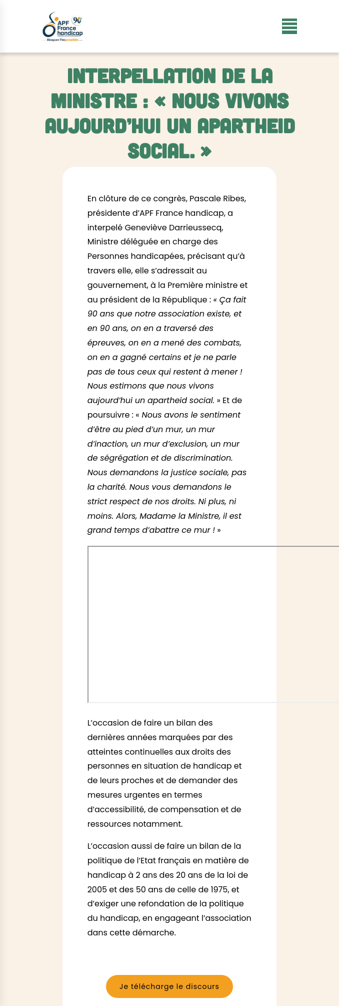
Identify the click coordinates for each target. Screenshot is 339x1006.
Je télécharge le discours (170, 986)
